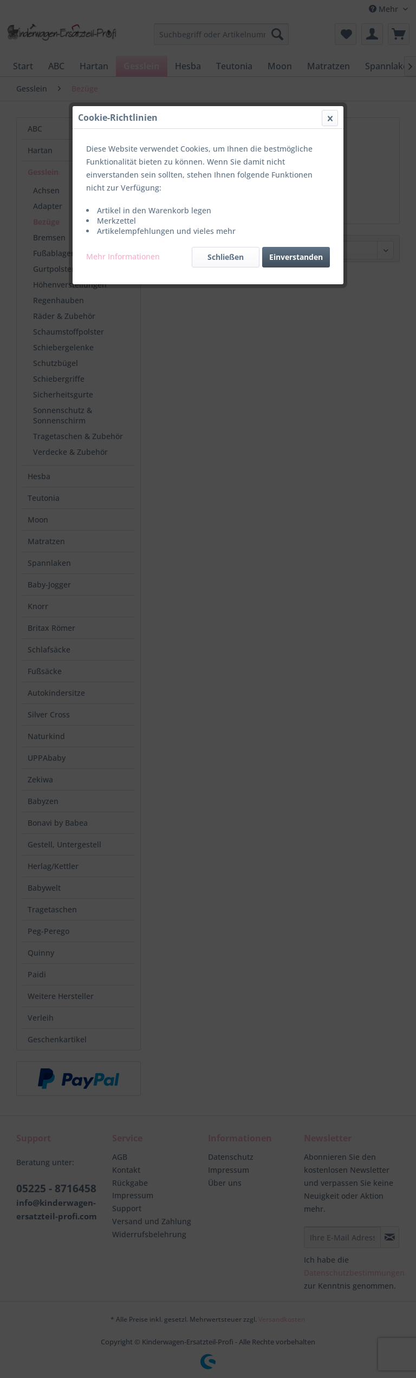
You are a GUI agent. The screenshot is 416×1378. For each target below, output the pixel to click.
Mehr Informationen (123, 256)
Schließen (225, 257)
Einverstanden (296, 257)
